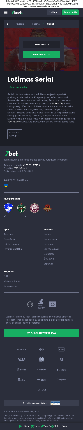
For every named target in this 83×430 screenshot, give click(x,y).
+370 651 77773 (31, 165)
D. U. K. (7, 276)
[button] (5, 12)
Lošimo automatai (17, 87)
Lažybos (48, 244)
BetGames (49, 254)
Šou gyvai (49, 258)
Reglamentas (10, 286)
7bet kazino (13, 121)
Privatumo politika (13, 249)
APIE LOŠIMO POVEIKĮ (68, 4)
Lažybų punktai (11, 244)
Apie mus (8, 234)
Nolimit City (58, 103)
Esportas (48, 263)
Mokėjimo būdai (12, 281)
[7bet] (17, 12)
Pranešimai (9, 239)
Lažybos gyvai (51, 249)
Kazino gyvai (50, 239)
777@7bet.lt (20, 168)
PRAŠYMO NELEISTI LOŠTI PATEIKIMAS (41, 6)
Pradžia (20, 23)
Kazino (36, 23)
